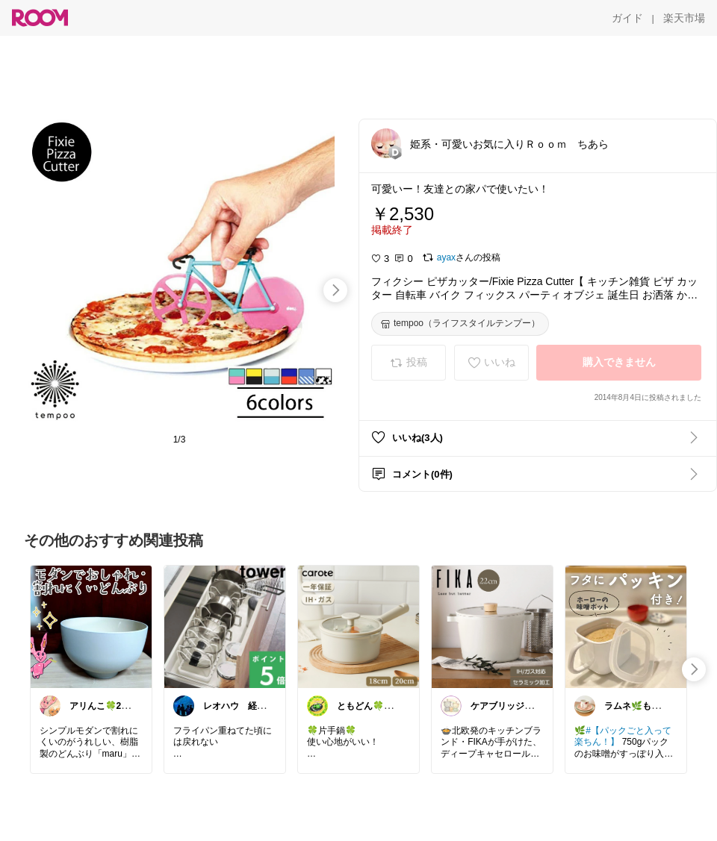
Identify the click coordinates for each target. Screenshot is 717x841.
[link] (91, 626)
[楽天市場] (684, 18)
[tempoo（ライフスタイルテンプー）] (460, 324)
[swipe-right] (335, 290)
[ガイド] (627, 18)
